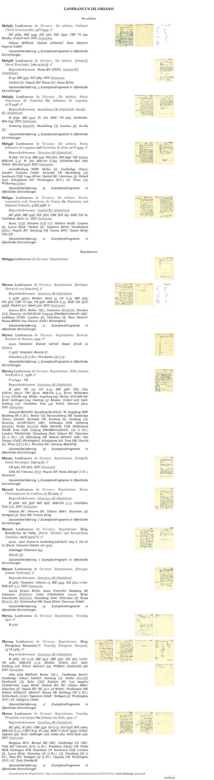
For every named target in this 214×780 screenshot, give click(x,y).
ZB (21, 555)
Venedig (81, 616)
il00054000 (58, 305)
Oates (55, 734)
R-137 (17, 731)
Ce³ (22, 157)
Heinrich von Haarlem (21, 289)
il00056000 (16, 670)
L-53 (69, 503)
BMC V (55, 731)
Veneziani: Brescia (31, 352)
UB (56, 126)
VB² (75, 157)
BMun (6, 230)
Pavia (83, 97)
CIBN (26, 731)
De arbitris (64, 26)
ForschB (32, 426)
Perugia (82, 569)
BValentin (68, 310)
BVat (38, 472)
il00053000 (46, 164)
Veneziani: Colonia (33, 582)
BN (22, 82)
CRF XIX (57, 215)
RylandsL (26, 598)
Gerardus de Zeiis (55, 147)
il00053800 (30, 507)
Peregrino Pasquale (72, 645)
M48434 (7, 347)
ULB (22, 223)
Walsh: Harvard (12, 164)
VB (36, 302)
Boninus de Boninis (19, 339)
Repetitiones (59, 259)
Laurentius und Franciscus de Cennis (32, 201)
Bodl (5, 180)
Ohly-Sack (74, 734)
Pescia (82, 198)
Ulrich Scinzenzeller (19, 30)
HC (11, 34)
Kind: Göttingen (13, 400)
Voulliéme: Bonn (13, 218)
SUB (43, 223)
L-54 (63, 302)
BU (4, 129)
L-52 (17, 586)
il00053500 (35, 586)
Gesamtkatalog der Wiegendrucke (26, 773)
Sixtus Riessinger (17, 64)
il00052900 (29, 121)
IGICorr (7, 393)
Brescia (82, 335)
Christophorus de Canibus (23, 494)
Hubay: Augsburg (40, 396)
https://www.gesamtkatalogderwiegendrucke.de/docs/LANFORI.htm (80, 773)
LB (56, 357)
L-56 (37, 663)
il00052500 (45, 218)
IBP (77, 298)
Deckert (16, 305)
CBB (36, 727)
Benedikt (29, 126)
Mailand (81, 26)
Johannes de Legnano (70, 100)
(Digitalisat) (56, 109)
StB (10, 234)
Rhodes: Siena (42, 298)
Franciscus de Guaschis (24, 100)
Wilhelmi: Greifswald (67, 666)
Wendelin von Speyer (20, 718)
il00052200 (58, 78)
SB (55, 169)
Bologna (81, 285)
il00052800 (45, 38)
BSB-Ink (7, 161)
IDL (76, 389)
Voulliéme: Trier (34, 404)
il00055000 (16, 407)
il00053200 (48, 467)
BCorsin (7, 601)
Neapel (81, 61)
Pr (39, 118)
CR (11, 467)
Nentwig (38, 400)
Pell (56, 34)
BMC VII (57, 118)
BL (75, 126)
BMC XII (77, 215)
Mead (31, 305)
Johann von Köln (53, 718)
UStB (40, 682)
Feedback (170, 777)
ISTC (34, 38)
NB (85, 180)
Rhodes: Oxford (12, 38)
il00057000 (16, 738)
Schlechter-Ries (70, 161)
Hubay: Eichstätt (71, 396)
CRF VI (75, 34)
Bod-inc (42, 161)
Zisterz (20, 183)
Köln (73, 371)
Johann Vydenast (17, 573)
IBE (26, 34)
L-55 (58, 393)
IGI (41, 34)
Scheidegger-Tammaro (23, 550)
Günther (16, 396)
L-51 (18, 161)
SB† (42, 310)
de (33, 26)
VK (26, 389)
